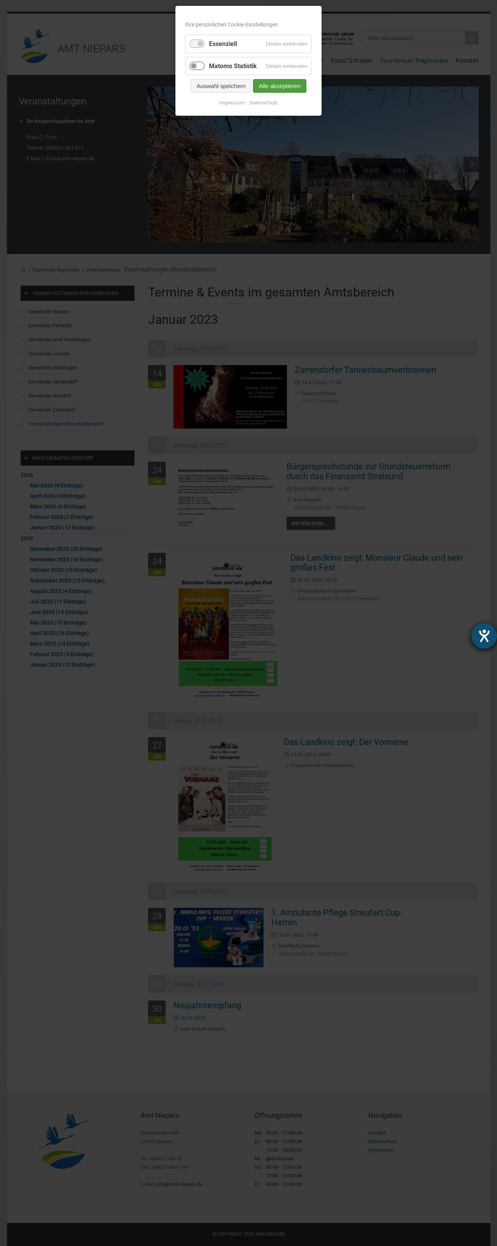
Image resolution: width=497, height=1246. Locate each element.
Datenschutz (263, 103)
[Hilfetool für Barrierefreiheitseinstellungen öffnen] (484, 636)
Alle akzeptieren (280, 86)
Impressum (232, 103)
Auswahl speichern (221, 86)
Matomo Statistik (233, 66)
